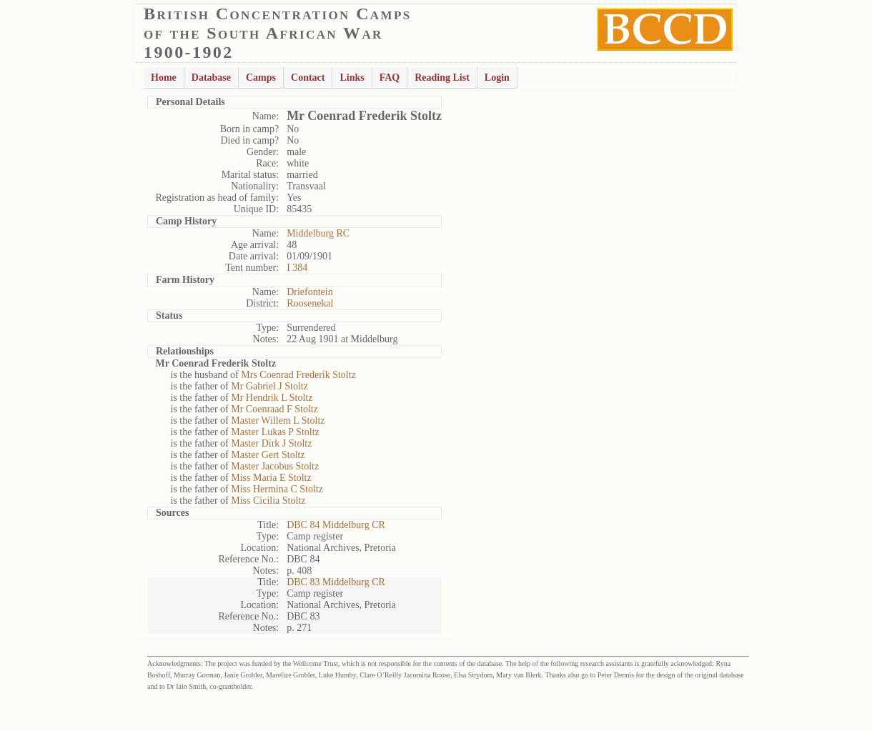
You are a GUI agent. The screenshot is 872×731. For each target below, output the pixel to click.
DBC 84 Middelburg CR (336, 524)
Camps (261, 77)
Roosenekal (310, 303)
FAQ (390, 77)
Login (497, 77)
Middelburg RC (318, 233)
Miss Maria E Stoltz (271, 477)
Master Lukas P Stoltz (275, 432)
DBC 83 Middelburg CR (336, 582)
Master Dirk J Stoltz (271, 443)
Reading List (442, 77)
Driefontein (310, 292)
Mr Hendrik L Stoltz (271, 397)
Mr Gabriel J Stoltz (269, 386)
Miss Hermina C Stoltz (277, 489)
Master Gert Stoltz (267, 454)
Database (211, 77)
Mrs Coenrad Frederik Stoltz (298, 374)
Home (164, 77)
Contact (307, 77)
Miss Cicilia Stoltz (268, 500)
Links (352, 77)
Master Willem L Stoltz (277, 420)
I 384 (297, 267)
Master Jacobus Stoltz (275, 466)
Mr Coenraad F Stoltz (274, 409)
